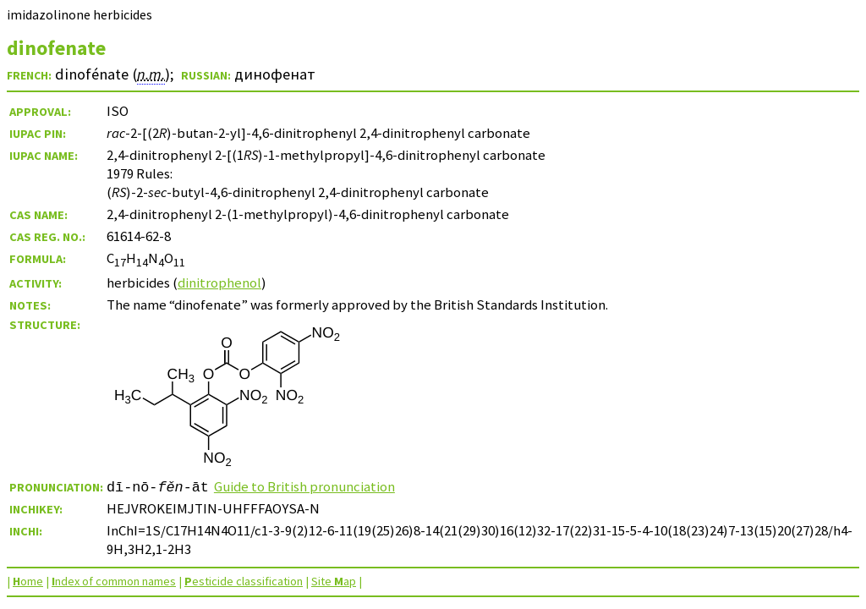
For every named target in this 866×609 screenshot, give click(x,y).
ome (28, 581)
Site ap (333, 581)
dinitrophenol (219, 282)
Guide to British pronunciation (304, 486)
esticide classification (243, 581)
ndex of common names (114, 581)
